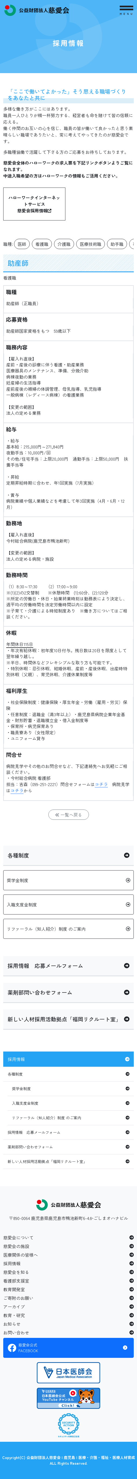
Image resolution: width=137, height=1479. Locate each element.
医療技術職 (90, 244)
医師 (22, 244)
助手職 (117, 244)
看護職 (41, 244)
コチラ (101, 784)
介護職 (64, 244)
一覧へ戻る (68, 814)
